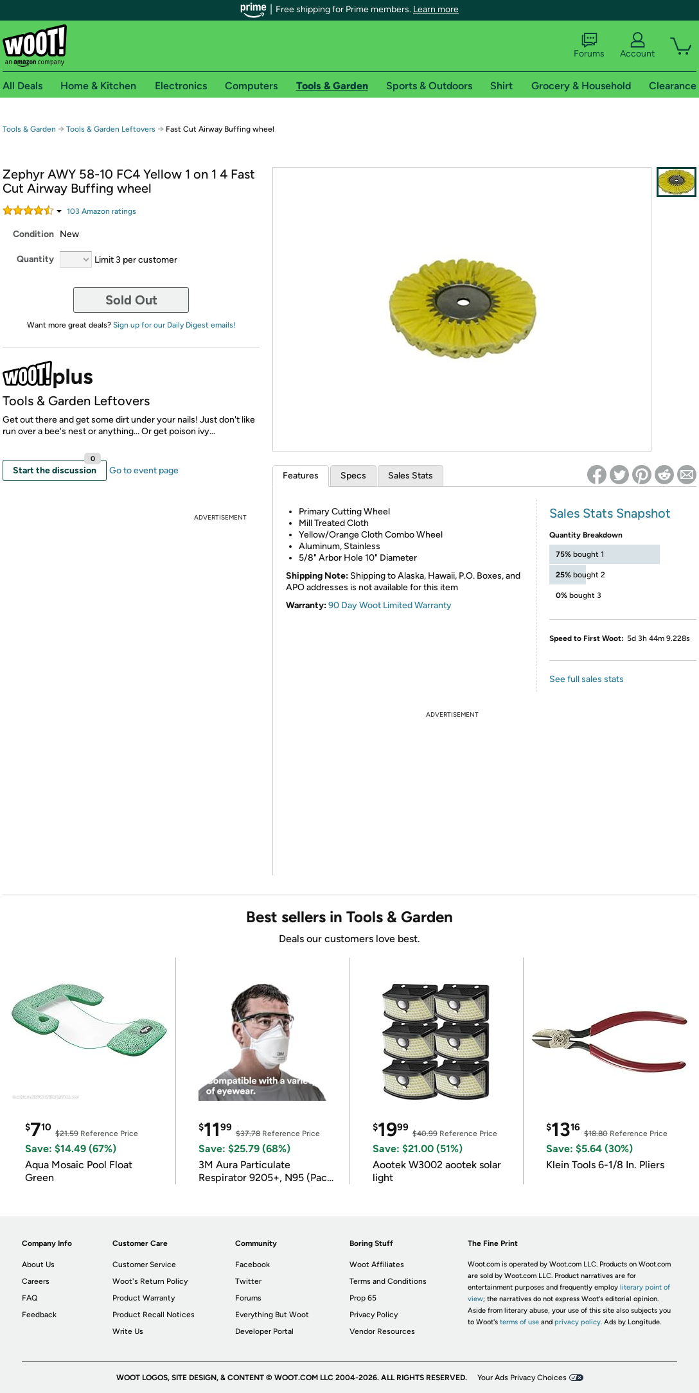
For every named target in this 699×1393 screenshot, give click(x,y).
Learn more (436, 9)
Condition (33, 234)
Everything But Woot (272, 1314)
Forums (589, 45)
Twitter (248, 1281)
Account (637, 45)
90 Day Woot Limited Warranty (390, 605)
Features (301, 475)
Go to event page (144, 470)
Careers (35, 1281)
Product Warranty (143, 1297)
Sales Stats (410, 475)
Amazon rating (101, 211)
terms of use (519, 1322)
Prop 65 (363, 1297)
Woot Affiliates (377, 1264)
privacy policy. (578, 1322)
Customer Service (144, 1264)
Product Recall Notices (153, 1314)
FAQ (29, 1297)
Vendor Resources (382, 1331)
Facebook (252, 1264)
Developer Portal (264, 1331)
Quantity (35, 259)
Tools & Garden (29, 129)
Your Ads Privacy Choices (522, 1377)
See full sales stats (586, 679)
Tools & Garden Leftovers (110, 129)
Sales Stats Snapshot (610, 513)
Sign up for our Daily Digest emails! (174, 324)
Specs (353, 475)
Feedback (39, 1314)
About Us (38, 1264)
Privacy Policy (374, 1314)
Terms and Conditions (388, 1281)
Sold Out (131, 300)
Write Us (127, 1331)
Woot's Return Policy (150, 1281)
